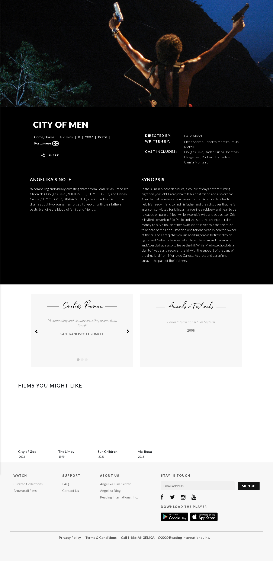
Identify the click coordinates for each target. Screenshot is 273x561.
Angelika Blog (110, 490)
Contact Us (70, 490)
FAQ (65, 484)
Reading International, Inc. (119, 497)
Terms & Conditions (101, 537)
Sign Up (248, 486)
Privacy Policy (70, 537)
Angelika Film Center (115, 484)
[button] (36, 330)
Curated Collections (28, 484)
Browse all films (25, 490)
